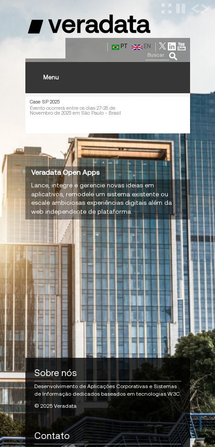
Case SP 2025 (45, 101)
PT (120, 46)
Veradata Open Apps (65, 172)
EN (141, 46)
